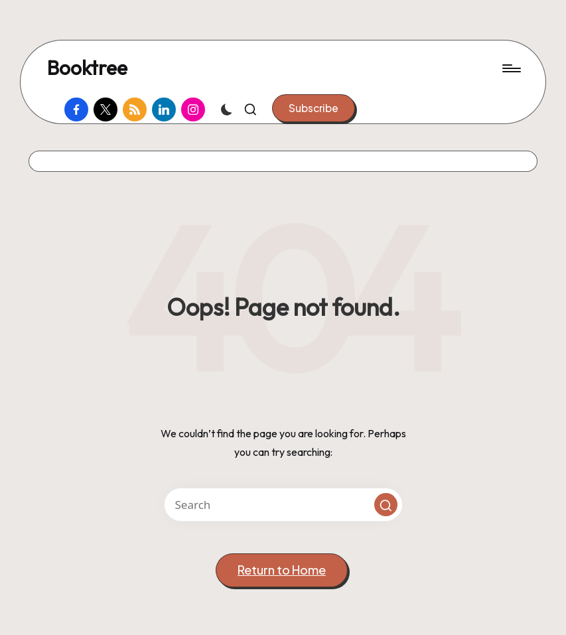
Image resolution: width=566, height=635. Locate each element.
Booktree (87, 68)
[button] (313, 108)
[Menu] (510, 68)
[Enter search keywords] (283, 505)
